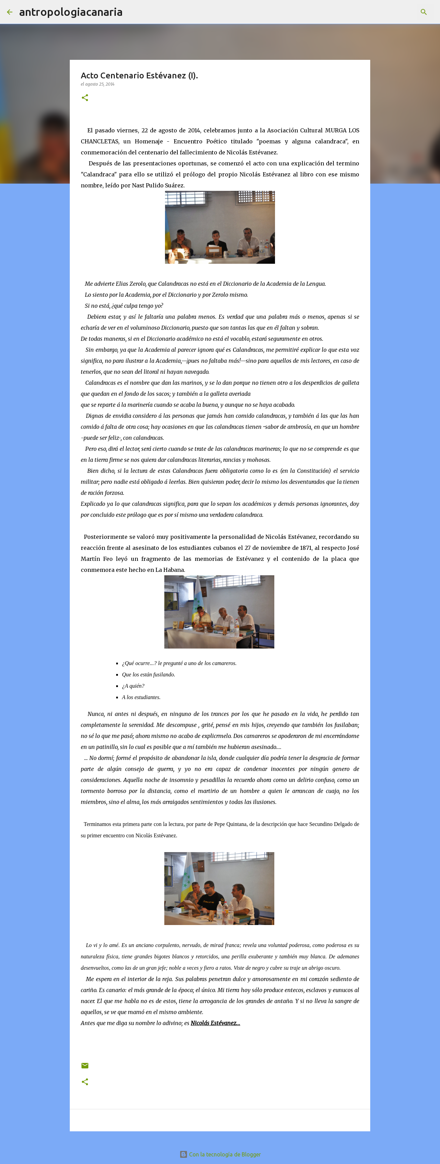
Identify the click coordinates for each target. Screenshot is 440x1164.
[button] (85, 98)
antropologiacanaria (71, 12)
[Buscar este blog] (398, 12)
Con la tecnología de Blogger (220, 1154)
